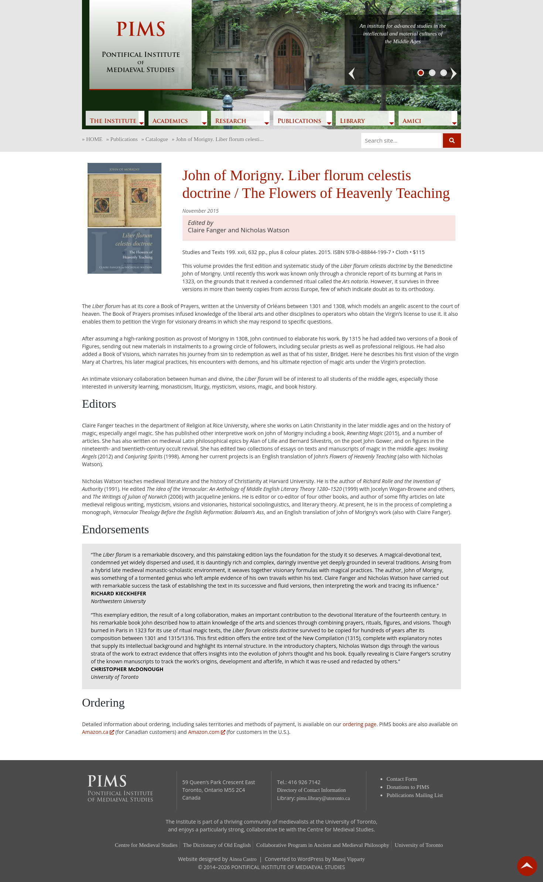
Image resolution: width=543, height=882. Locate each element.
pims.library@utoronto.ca (323, 798)
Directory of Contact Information (311, 790)
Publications (299, 121)
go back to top (527, 866)
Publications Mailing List (415, 795)
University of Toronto (419, 845)
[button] (352, 73)
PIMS (140, 48)
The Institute (113, 121)
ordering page (359, 724)
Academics (170, 121)
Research (230, 121)
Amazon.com (206, 731)
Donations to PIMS (408, 787)
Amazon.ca (98, 731)
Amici (412, 121)
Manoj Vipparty (348, 859)
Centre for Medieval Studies (146, 845)
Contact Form (402, 779)
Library (352, 121)
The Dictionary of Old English (217, 845)
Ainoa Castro (242, 859)
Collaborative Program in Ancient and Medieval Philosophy (322, 845)
